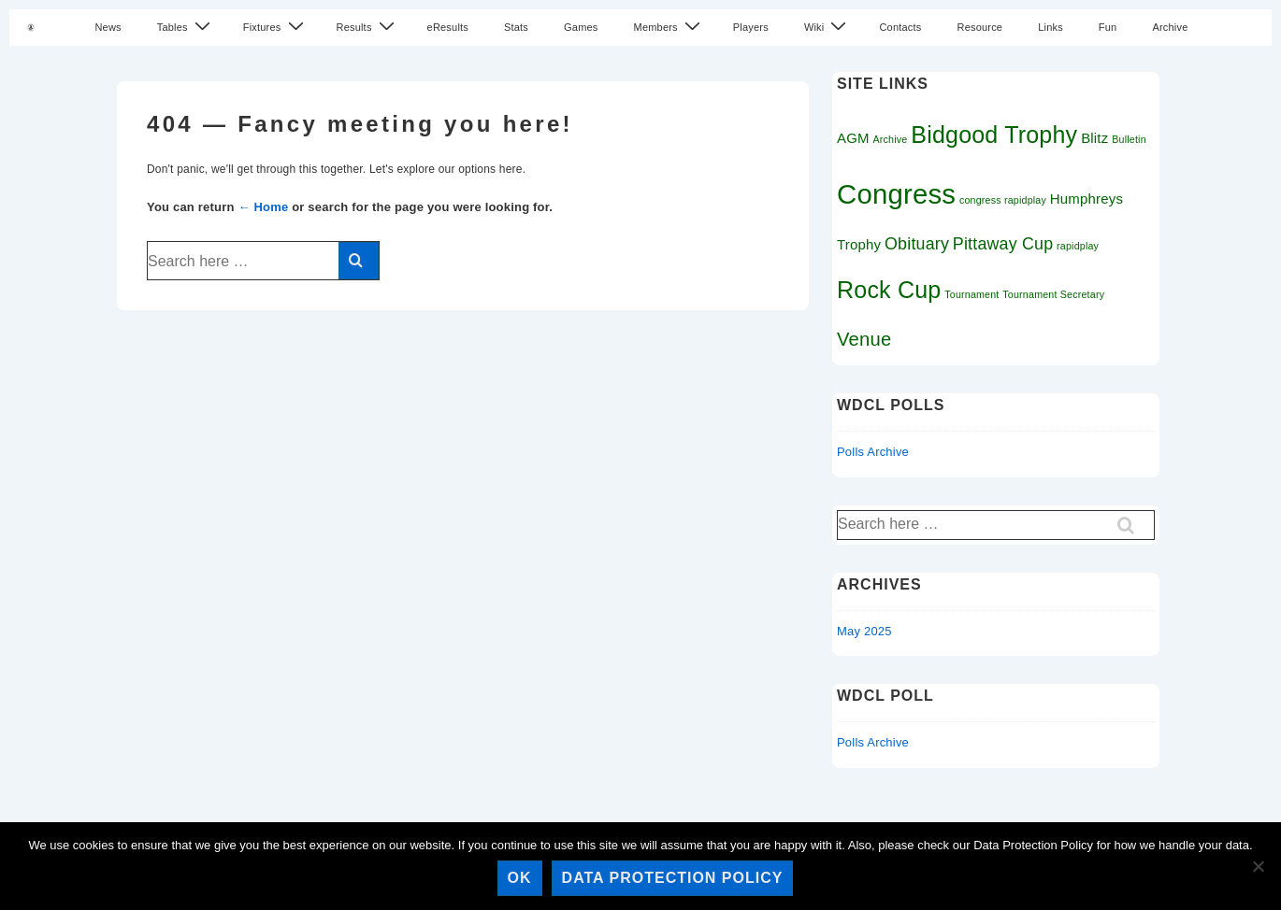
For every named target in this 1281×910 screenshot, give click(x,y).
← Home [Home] (262, 207)
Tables (186, 27)
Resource (979, 27)
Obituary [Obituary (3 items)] (917, 244)
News (107, 27)
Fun (1108, 27)
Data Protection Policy (673, 878)
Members (669, 27)
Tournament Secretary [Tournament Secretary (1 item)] (1053, 294)
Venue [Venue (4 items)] (864, 339)
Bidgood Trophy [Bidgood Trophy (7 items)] (994, 134)
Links (1050, 27)
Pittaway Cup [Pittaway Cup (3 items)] (1003, 244)
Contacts (900, 27)
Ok (520, 878)
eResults (447, 27)
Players (751, 27)
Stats (516, 27)
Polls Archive (873, 452)
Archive (1169, 27)
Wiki (828, 27)
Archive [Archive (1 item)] (890, 139)
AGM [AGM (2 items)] (853, 138)
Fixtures (276, 27)
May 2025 (864, 631)
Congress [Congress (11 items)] (896, 193)
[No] (1257, 866)
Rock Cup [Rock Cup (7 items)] (889, 290)
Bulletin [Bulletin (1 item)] (1129, 139)
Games (580, 27)
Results (368, 27)
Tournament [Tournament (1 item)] (971, 294)
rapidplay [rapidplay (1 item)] (1078, 245)
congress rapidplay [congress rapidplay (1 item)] (1002, 200)
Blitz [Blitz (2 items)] (1094, 138)
